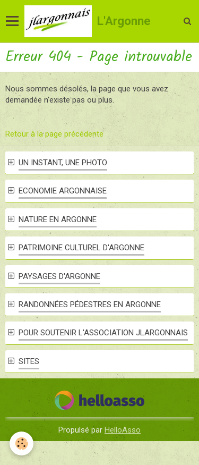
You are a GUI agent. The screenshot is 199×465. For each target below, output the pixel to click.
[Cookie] (21, 443)
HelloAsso (123, 430)
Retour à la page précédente (54, 134)
